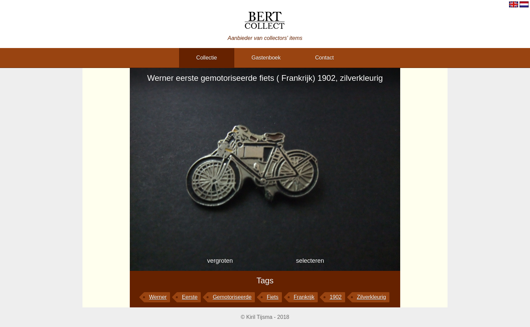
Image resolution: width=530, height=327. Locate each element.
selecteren (310, 260)
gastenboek (266, 58)
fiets (273, 297)
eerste (189, 297)
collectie (206, 58)
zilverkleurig (371, 297)
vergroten (220, 260)
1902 (336, 297)
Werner (158, 297)
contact (324, 58)
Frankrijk (304, 297)
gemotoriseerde (232, 297)
